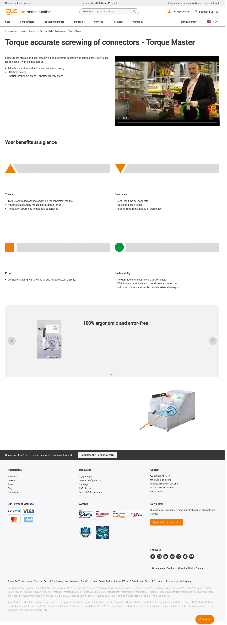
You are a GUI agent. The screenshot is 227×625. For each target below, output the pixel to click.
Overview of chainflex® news (51, 31)
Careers (38, 581)
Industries (79, 22)
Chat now (204, 619)
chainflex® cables (27, 31)
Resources (118, 22)
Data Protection (89, 581)
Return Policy (157, 491)
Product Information (54, 22)
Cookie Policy (105, 581)
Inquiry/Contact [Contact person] (189, 22)
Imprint (117, 581)
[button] (109, 374)
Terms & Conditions (133, 581)
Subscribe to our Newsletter (167, 522)
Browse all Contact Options (164, 483)
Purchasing (57, 581)
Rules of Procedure (154, 581)
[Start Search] (134, 12)
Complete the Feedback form (97, 455)
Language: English (163, 568)
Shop (7, 22)
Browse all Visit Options (162, 487)
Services (98, 22)
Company (138, 22)
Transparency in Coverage (179, 581)
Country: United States (190, 568)
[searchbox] (106, 11)
